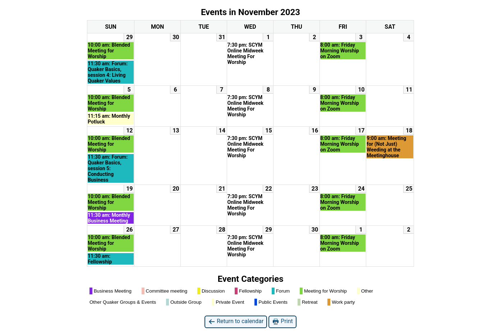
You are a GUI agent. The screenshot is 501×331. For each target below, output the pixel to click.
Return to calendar (235, 321)
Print (282, 321)
